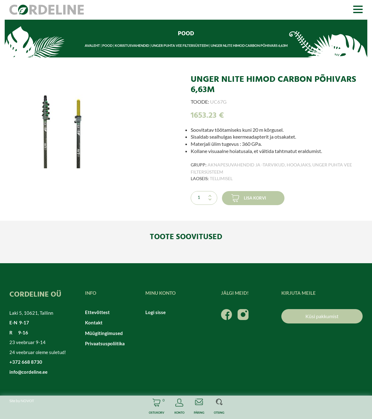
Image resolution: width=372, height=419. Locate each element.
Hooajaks (298, 164)
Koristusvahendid (132, 45)
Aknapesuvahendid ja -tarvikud (246, 164)
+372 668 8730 (25, 362)
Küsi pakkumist (322, 316)
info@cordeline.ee (28, 372)
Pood (107, 45)
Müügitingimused (104, 333)
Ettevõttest (97, 312)
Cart (156, 407)
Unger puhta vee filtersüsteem (180, 45)
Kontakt (94, 322)
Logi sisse (155, 312)
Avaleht (92, 45)
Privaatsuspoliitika (105, 343)
